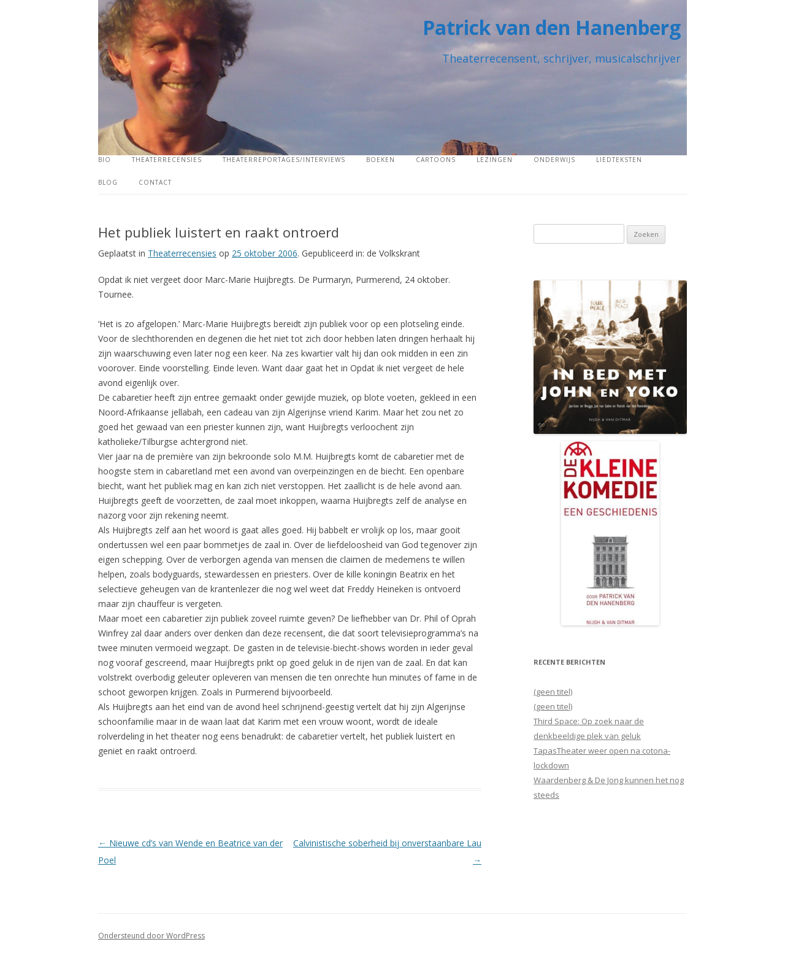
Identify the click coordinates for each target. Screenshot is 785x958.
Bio (104, 159)
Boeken (380, 159)
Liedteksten (619, 159)
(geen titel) (553, 691)
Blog (108, 182)
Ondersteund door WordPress (151, 935)
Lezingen (495, 159)
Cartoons (436, 159)
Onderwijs (554, 159)
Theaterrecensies (167, 159)
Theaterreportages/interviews (284, 159)
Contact (155, 182)
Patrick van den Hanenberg (552, 27)
